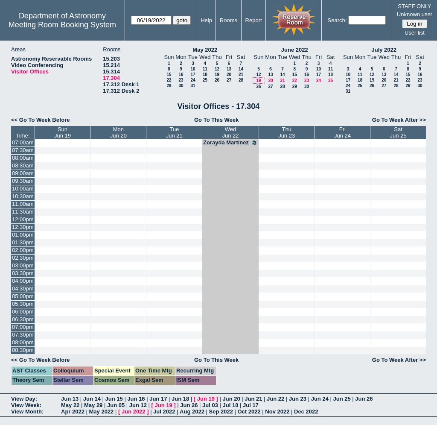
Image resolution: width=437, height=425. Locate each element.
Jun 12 (138, 405)
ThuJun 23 (286, 132)
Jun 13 (70, 399)
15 (168, 74)
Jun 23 (297, 399)
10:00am (23, 188)
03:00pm (23, 265)
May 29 (93, 405)
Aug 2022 (192, 411)
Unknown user (414, 14)
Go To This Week (216, 120)
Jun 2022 (134, 411)
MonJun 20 (118, 132)
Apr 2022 (72, 411)
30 (180, 85)
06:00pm (23, 311)
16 (180, 74)
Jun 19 (206, 399)
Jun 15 (114, 399)
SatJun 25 (398, 132)
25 (205, 80)
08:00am (23, 158)
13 (229, 69)
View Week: (26, 405)
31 (192, 85)
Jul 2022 (164, 411)
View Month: (27, 411)
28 (241, 80)
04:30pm (23, 288)
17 (192, 74)
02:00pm (23, 250)
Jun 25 (341, 399)
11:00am (23, 204)
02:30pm (23, 258)
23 (180, 80)
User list (415, 32)
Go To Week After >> (399, 120)
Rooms (228, 20)
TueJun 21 (174, 132)
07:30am (23, 150)
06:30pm (23, 319)
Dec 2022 (306, 411)
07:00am (23, 142)
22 (168, 80)
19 (217, 74)
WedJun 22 (230, 132)
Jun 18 (180, 399)
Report (253, 20)
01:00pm (23, 235)
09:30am (23, 181)
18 (205, 74)
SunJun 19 (62, 132)
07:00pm (23, 327)
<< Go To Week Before (40, 120)
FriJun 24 (342, 132)
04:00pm (23, 281)
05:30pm (23, 304)
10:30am (23, 196)
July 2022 (383, 50)
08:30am (23, 165)
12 (217, 69)
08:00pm (23, 342)
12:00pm (23, 219)
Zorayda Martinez (230, 142)
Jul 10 (231, 405)
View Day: (24, 399)
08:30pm (23, 350)
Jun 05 (116, 405)
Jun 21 (253, 399)
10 (192, 69)
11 (205, 69)
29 (168, 85)
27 (229, 80)
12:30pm (23, 227)
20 (229, 74)
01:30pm (23, 242)
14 (241, 69)
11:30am (23, 211)
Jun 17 (158, 399)
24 (192, 80)
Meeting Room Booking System (62, 25)
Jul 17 (251, 405)
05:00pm (23, 296)
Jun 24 (320, 399)
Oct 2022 (248, 411)
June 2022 (294, 50)
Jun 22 (275, 399)
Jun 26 (364, 399)
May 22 (70, 405)
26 (217, 80)
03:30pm (23, 273)
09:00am (23, 173)
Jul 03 (210, 405)
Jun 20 (231, 399)
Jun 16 (136, 399)
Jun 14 (92, 399)
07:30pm (23, 334)
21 (241, 74)
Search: (337, 20)
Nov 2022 (277, 411)
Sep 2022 (221, 411)
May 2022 (204, 50)
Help (206, 20)
